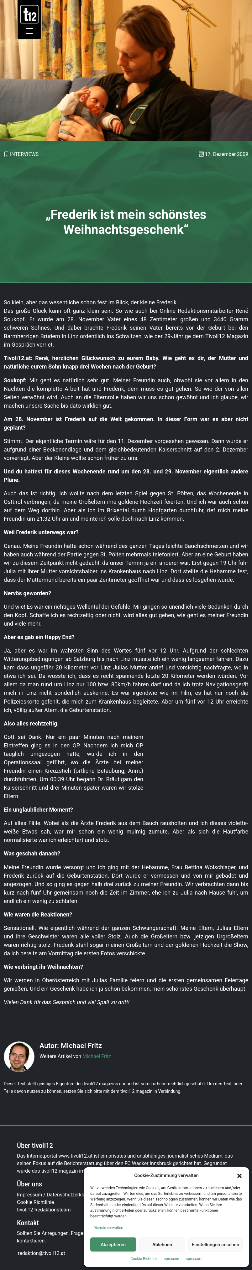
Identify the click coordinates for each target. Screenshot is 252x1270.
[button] (239, 1175)
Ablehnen (162, 1244)
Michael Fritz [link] (96, 1056)
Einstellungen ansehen (215, 1244)
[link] (29, 14)
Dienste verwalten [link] (108, 1228)
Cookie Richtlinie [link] (35, 1202)
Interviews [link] (24, 154)
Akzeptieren (113, 1244)
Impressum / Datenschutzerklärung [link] (56, 1195)
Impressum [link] (170, 1259)
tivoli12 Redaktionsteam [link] (44, 1210)
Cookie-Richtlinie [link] (144, 1259)
